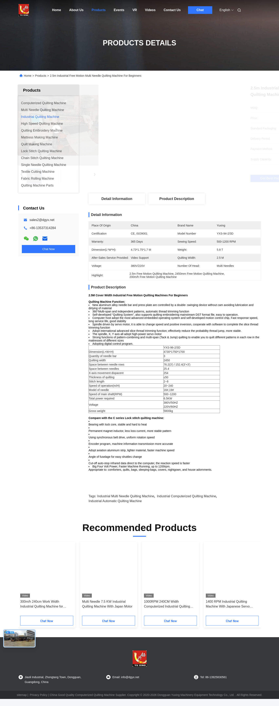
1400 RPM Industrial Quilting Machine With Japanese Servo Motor (228, 611)
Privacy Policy (38, 702)
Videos (150, 10)
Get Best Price (196, 178)
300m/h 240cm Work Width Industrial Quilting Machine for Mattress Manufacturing (41, 611)
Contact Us (172, 10)
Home (56, 10)
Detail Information (116, 199)
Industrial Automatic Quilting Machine (115, 508)
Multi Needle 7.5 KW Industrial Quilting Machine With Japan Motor (107, 611)
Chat (200, 10)
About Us (76, 10)
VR (134, 10)
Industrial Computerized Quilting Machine (186, 503)
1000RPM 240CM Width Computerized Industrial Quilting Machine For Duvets (167, 611)
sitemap (22, 702)
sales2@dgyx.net (42, 220)
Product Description (176, 199)
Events (119, 10)
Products (99, 10)
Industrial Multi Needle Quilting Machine (125, 503)
